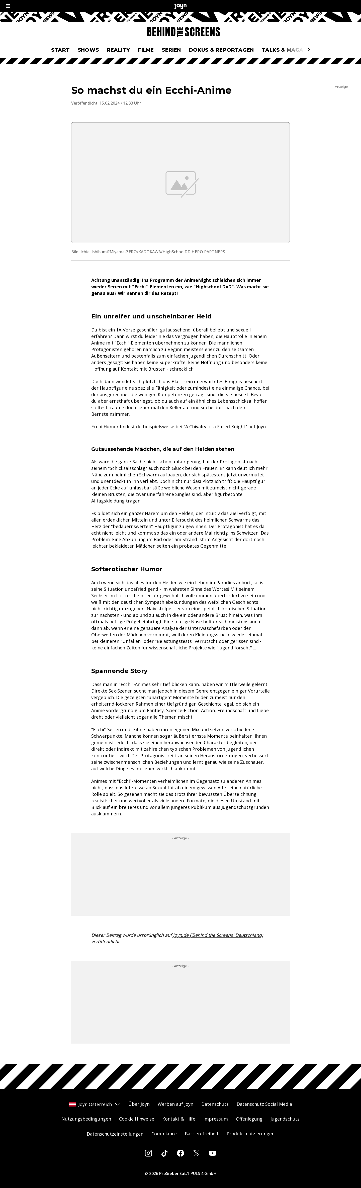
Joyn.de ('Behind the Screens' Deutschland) (218, 935)
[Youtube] (213, 1153)
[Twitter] (197, 1153)
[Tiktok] (164, 1153)
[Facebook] (180, 1153)
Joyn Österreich (94, 1104)
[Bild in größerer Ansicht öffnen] (180, 182)
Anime (98, 343)
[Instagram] (148, 1153)
